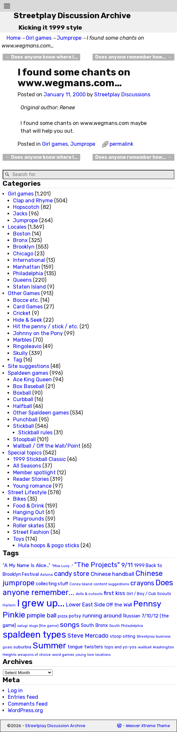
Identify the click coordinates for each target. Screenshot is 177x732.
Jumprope (69, 38)
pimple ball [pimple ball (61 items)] (41, 615)
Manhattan (26, 267)
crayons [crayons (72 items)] (142, 583)
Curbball (23, 399)
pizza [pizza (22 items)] (62, 616)
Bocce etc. (26, 300)
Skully (20, 353)
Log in (15, 690)
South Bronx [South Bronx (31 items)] (94, 625)
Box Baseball (28, 386)
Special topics (25, 453)
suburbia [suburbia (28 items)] (22, 646)
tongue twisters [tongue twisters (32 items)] (85, 647)
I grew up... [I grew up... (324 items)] (41, 603)
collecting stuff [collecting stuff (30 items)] (52, 584)
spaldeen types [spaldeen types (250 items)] (34, 634)
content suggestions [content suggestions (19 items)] (111, 584)
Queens (22, 280)
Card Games (28, 307)
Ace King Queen (32, 379)
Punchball (25, 419)
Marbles (22, 340)
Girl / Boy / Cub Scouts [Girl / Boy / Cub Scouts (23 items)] (148, 593)
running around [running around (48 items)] (102, 615)
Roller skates (28, 525)
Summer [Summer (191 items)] (49, 645)
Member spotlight (34, 472)
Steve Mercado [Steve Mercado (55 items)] (88, 635)
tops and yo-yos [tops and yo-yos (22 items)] (120, 647)
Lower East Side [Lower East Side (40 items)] (85, 605)
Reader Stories (31, 479)
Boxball (22, 393)
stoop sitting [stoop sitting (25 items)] (122, 636)
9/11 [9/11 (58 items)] (127, 565)
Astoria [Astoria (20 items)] (46, 574)
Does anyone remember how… (133, 57)
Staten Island (29, 287)
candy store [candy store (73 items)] (71, 573)
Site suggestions (28, 366)
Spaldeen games (28, 373)
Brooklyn (24, 247)
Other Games (24, 293)
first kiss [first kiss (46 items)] (114, 593)
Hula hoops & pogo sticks (48, 545)
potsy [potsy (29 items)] (75, 615)
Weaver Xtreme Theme (148, 725)
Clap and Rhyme (33, 200)
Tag (17, 360)
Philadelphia (28, 273)
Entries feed (23, 697)
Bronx (20, 240)
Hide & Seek (27, 320)
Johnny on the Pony (38, 333)
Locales (17, 227)
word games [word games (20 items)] (63, 654)
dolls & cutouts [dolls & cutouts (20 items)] (89, 593)
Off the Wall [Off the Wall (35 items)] (119, 605)
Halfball (22, 406)
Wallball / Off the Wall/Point (47, 446)
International (29, 260)
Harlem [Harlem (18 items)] (9, 605)
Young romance (32, 486)
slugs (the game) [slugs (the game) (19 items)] (44, 625)
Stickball (23, 426)
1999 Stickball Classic (39, 459)
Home (14, 38)
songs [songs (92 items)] (70, 624)
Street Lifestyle (27, 492)
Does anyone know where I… (41, 57)
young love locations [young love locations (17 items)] (93, 655)
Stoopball (24, 439)
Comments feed (28, 704)
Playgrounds (28, 519)
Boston (22, 234)
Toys (18, 539)
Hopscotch (26, 207)
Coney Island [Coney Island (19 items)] (80, 584)
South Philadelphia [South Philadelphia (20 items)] (126, 625)
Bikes (19, 499)
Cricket (22, 313)
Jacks (20, 213)
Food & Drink (28, 506)
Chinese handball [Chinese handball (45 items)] (112, 574)
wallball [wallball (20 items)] (145, 647)
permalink (121, 144)
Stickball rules (35, 432)
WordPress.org (25, 710)
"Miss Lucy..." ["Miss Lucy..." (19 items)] (62, 565)
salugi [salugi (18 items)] (22, 626)
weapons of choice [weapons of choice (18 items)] (34, 655)
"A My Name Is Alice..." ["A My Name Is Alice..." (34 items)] (27, 565)
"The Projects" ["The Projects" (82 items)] (97, 565)
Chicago (23, 254)
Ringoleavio (27, 346)
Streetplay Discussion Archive (72, 15)
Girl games (39, 38)
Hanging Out (28, 512)
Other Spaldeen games (41, 413)
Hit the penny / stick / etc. (45, 326)
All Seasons (27, 466)
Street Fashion (31, 532)
